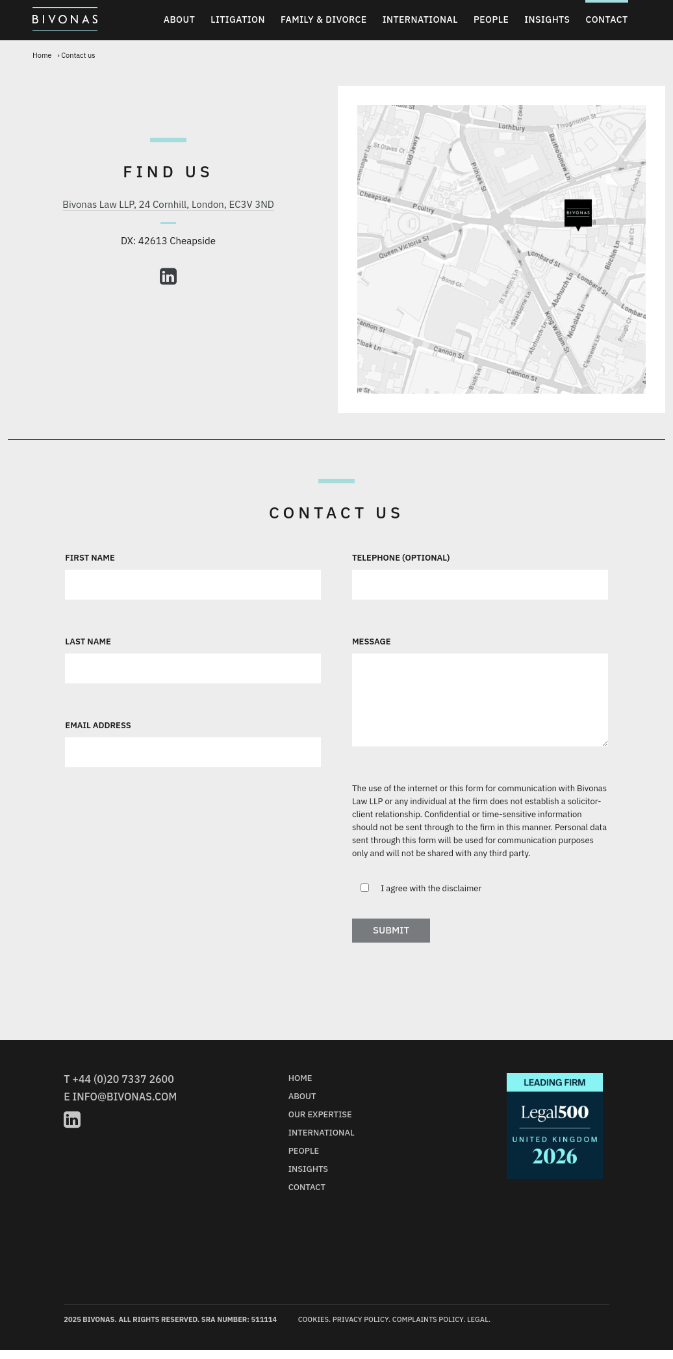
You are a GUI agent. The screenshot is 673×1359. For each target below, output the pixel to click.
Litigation (237, 19)
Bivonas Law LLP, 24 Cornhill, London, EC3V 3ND (168, 204)
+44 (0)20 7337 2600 (122, 1079)
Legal (478, 1319)
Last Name (88, 641)
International (420, 19)
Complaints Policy (427, 1319)
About (180, 19)
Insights (547, 19)
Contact (606, 19)
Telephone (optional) (401, 557)
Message (371, 641)
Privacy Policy (360, 1319)
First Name (89, 557)
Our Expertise (320, 1114)
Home (42, 55)
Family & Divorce (324, 19)
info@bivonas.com (125, 1096)
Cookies (313, 1319)
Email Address (98, 725)
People (491, 19)
